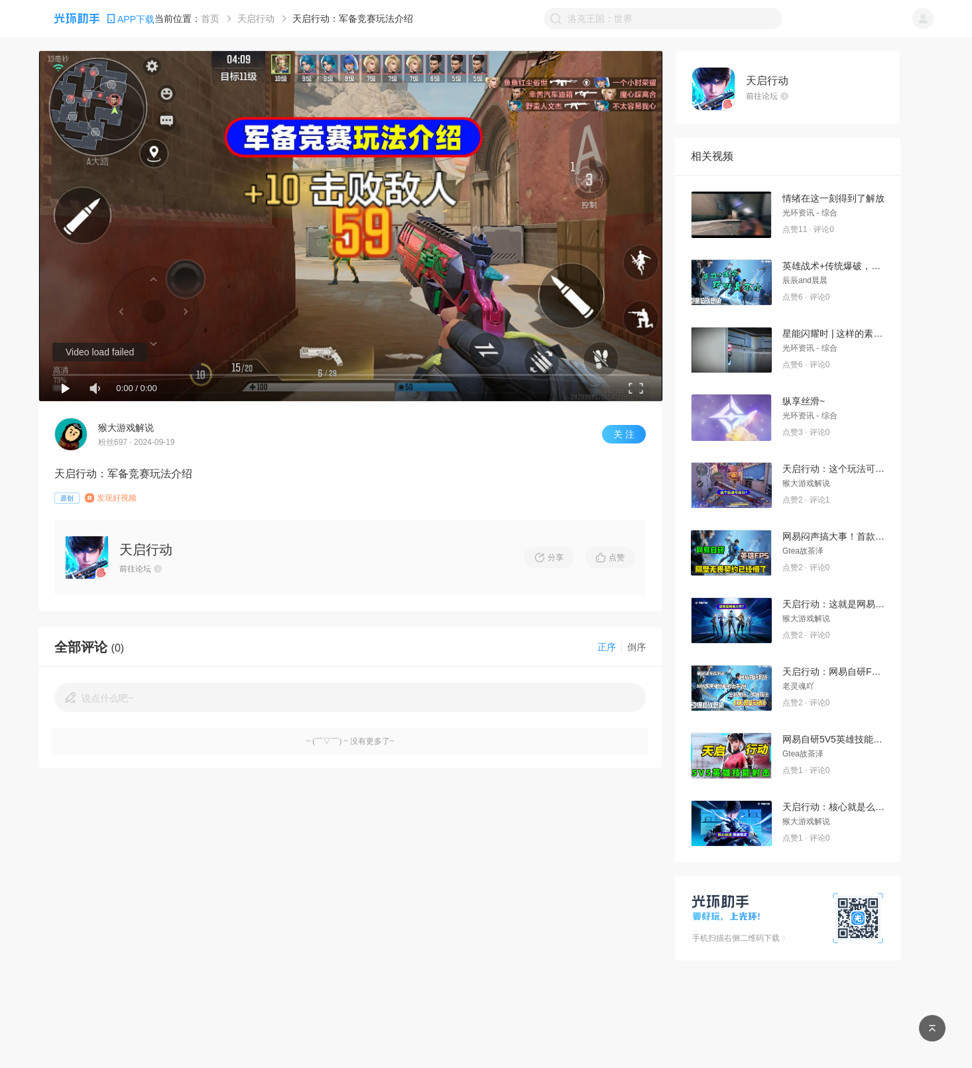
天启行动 (255, 18)
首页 (210, 18)
